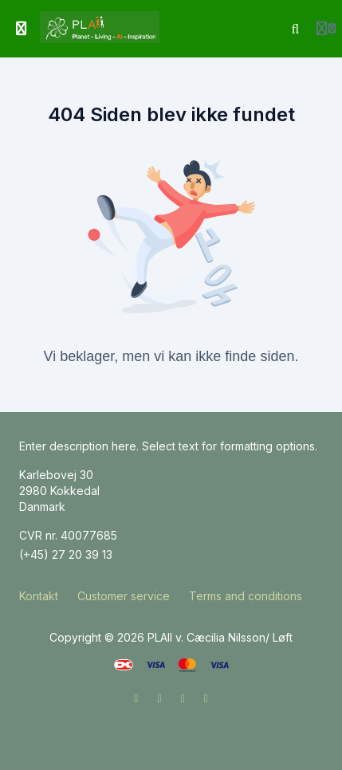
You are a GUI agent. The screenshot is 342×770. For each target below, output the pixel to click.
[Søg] (296, 29)
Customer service (123, 596)
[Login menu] (326, 28)
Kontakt (38, 596)
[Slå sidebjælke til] (21, 29)
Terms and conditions (245, 596)
